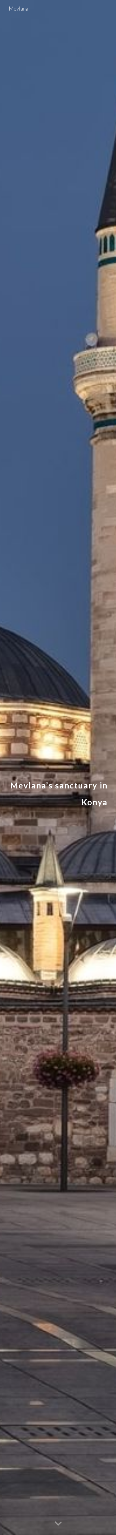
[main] (58, 767)
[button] (58, 1523)
